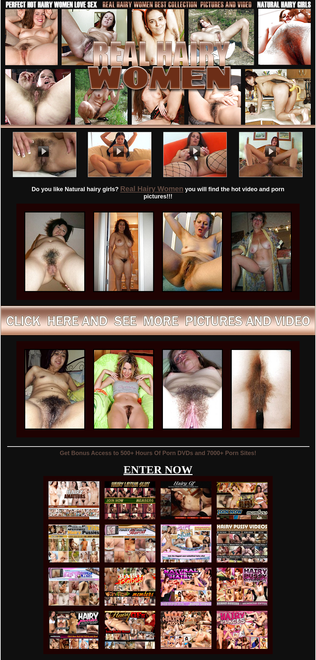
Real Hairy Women (152, 189)
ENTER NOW (158, 470)
